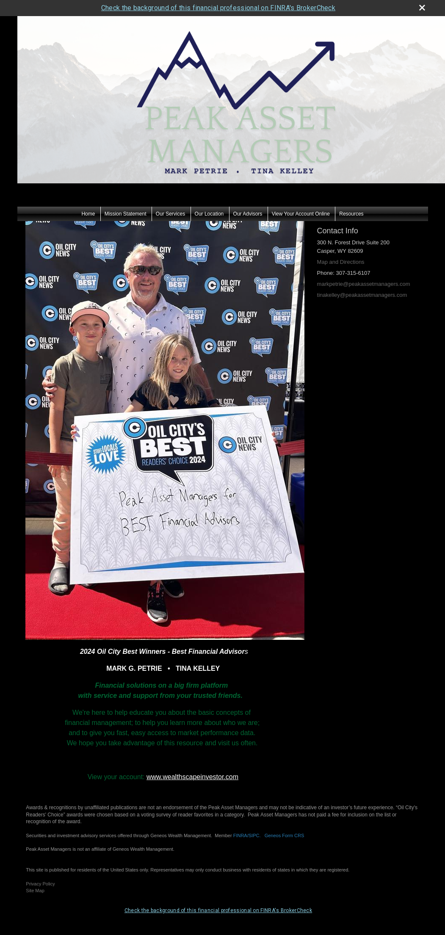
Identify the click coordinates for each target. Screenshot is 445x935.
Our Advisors (248, 214)
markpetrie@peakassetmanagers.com (363, 284)
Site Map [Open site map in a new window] (35, 890)
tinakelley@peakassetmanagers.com (362, 295)
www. (154, 776)
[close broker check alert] (422, 7)
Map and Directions (341, 262)
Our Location (209, 214)
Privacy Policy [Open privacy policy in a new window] (40, 883)
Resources (351, 214)
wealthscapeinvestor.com (200, 776)
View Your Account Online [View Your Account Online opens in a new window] (301, 214)
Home (88, 214)
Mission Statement (125, 214)
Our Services (170, 214)
